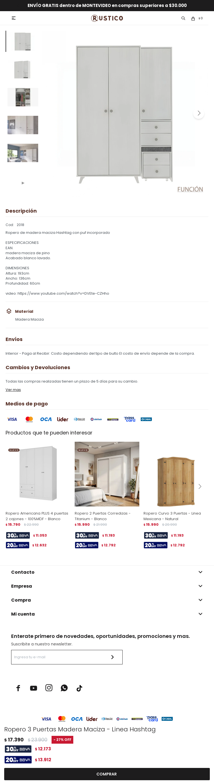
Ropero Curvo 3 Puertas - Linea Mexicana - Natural (172, 516)
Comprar (106, 774)
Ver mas (13, 389)
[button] (198, 113)
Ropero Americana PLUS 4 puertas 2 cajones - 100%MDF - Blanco (37, 516)
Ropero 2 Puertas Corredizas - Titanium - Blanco (103, 516)
